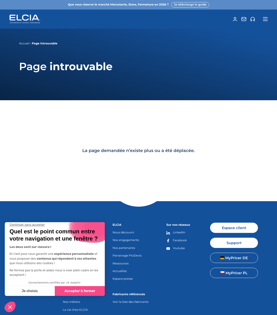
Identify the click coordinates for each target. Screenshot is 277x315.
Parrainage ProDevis (127, 255)
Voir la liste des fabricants (131, 302)
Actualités (120, 271)
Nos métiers (71, 302)
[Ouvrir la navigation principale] (265, 19)
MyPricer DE (234, 258)
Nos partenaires (124, 248)
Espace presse (123, 279)
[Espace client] (235, 19)
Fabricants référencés (129, 294)
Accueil (24, 43)
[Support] (253, 19)
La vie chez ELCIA (75, 310)
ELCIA (117, 225)
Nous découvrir (123, 232)
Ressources (121, 263)
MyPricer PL (234, 273)
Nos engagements (126, 240)
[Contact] (244, 19)
